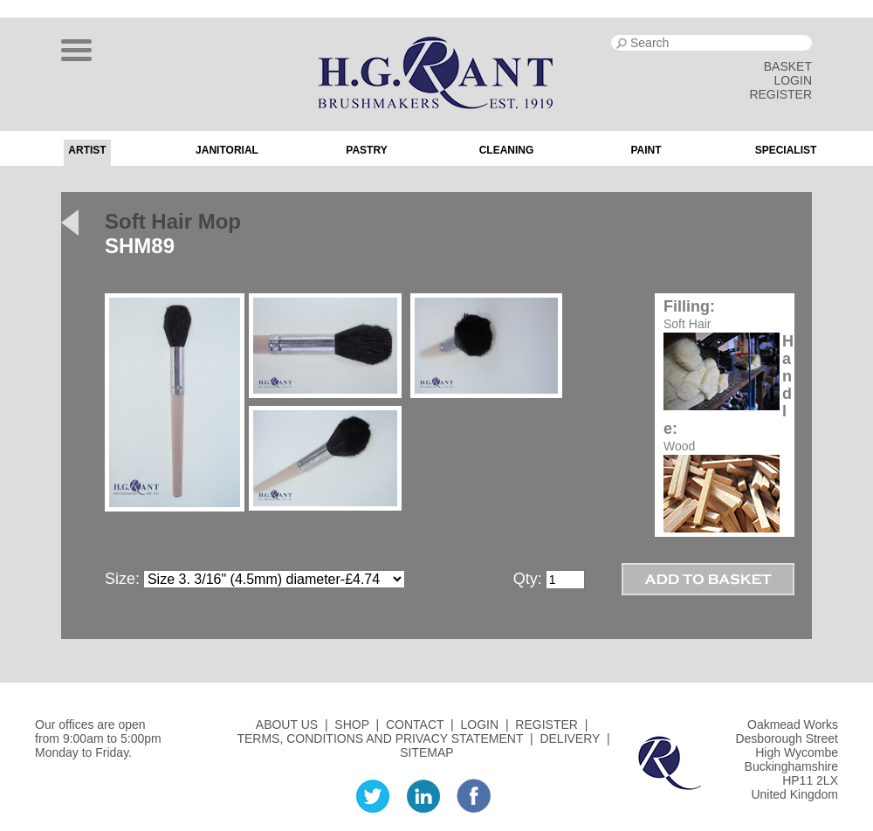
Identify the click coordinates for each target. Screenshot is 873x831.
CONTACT (414, 724)
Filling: (689, 306)
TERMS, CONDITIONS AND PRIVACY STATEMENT (380, 738)
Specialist (786, 150)
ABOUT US (287, 724)
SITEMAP (426, 752)
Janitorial (227, 150)
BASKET (788, 66)
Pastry (366, 150)
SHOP (351, 724)
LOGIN (792, 80)
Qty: (527, 578)
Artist (87, 150)
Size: (122, 578)
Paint (645, 150)
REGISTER (780, 94)
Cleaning (506, 150)
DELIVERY (570, 738)
